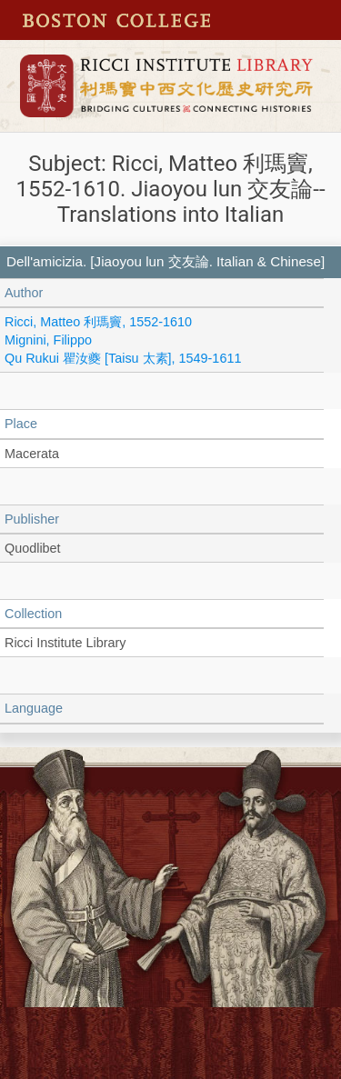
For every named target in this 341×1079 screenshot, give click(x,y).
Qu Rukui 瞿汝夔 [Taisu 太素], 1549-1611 (123, 358)
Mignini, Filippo (48, 340)
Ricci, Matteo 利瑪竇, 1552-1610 (98, 322)
